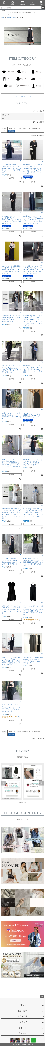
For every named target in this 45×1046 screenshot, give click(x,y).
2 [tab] (21, 802)
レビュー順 (17, 128)
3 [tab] (22, 802)
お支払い (22, 1005)
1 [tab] (19, 802)
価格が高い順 (36, 128)
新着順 (10, 128)
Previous (3, 783)
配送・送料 (22, 1011)
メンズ (3, 3)
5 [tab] (25, 802)
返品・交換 (22, 1016)
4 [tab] (24, 802)
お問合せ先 (22, 1022)
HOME (2, 17)
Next (41, 783)
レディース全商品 (11, 17)
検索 (43, 7)
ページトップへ (42, 996)
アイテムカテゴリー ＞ (22, 96)
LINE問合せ (22, 3)
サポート (22, 1028)
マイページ (32, 3)
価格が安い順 (26, 128)
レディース (12, 3)
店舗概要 (22, 1033)
